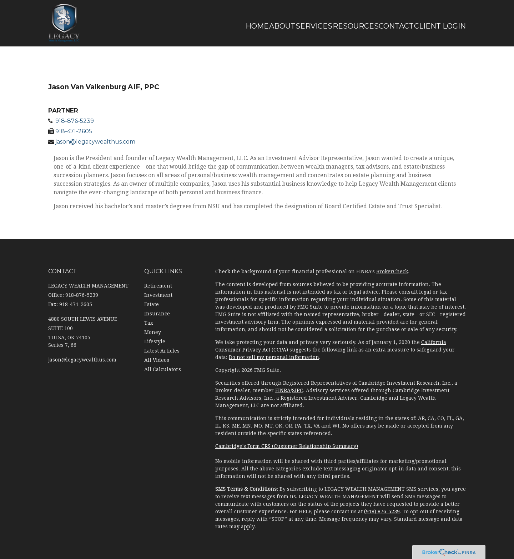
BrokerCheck (392, 271)
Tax (148, 323)
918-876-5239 (74, 121)
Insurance (157, 313)
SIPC (297, 390)
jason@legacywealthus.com (95, 141)
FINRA (283, 390)
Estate (151, 304)
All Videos (156, 360)
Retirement (158, 286)
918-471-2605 (73, 131)
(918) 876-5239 (382, 511)
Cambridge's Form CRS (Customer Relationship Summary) (286, 446)
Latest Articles (162, 351)
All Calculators (162, 369)
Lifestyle (154, 341)
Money (152, 332)
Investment (158, 295)
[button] (240, 26)
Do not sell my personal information (274, 357)
